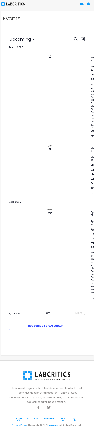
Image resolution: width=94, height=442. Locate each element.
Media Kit (76, 419)
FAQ (28, 418)
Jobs (36, 418)
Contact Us (63, 419)
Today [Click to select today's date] (47, 313)
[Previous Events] (15, 313)
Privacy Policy (19, 425)
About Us (18, 419)
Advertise (48, 418)
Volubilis (53, 425)
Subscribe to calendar (45, 326)
